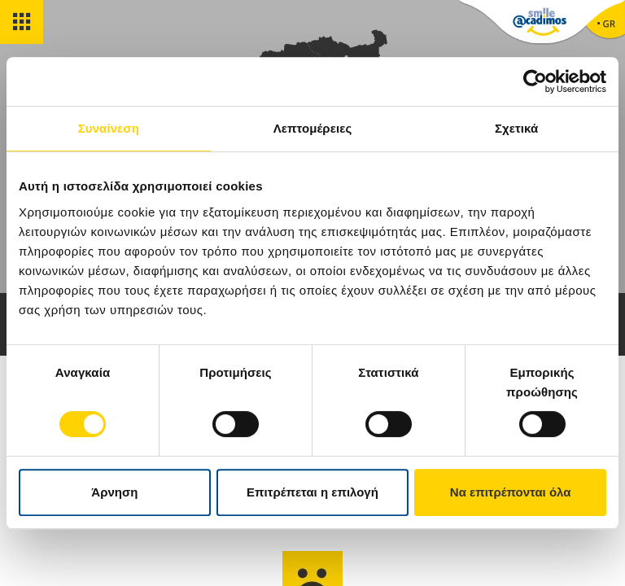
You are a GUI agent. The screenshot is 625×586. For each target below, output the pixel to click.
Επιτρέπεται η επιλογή (312, 492)
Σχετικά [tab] (516, 128)
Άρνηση (114, 492)
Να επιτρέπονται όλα (510, 492)
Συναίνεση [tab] (108, 128)
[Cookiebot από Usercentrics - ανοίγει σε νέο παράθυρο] (535, 81)
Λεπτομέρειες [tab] (312, 128)
